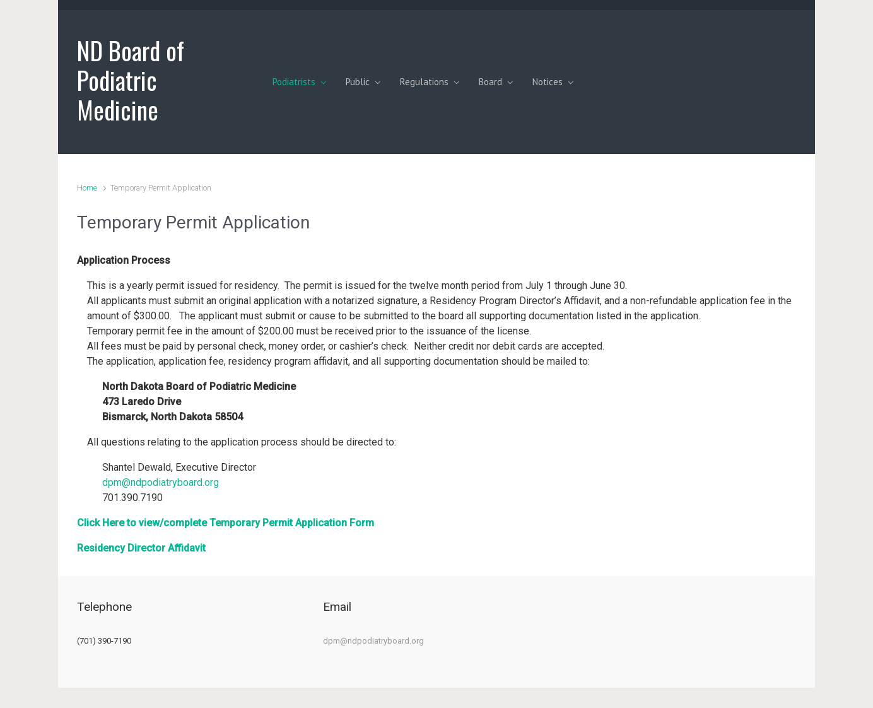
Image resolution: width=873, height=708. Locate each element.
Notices (547, 82)
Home (87, 187)
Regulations (424, 82)
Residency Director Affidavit (141, 548)
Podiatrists (293, 82)
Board (490, 82)
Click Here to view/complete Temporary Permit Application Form (225, 523)
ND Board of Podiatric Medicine (130, 79)
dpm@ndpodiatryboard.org (160, 482)
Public (358, 82)
